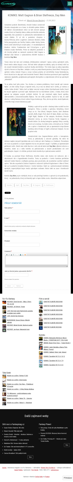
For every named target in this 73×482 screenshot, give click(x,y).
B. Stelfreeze (48, 185)
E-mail (7, 218)
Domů (3, 9)
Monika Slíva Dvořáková (48, 468)
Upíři (17, 185)
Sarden (4, 468)
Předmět (7, 241)
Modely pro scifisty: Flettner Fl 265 (17, 376)
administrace (55, 470)
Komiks (9, 185)
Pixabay (47, 477)
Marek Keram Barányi (36, 20)
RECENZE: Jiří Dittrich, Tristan (16, 307)
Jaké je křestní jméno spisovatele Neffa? (18, 271)
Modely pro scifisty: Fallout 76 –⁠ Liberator (19, 398)
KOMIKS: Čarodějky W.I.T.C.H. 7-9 (53, 361)
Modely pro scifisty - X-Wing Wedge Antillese (20, 389)
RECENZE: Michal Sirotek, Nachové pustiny (20, 325)
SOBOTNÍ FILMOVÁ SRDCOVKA (53, 302)
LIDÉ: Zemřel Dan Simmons (15, 316)
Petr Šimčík (34, 470)
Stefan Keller (39, 477)
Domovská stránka (10, 231)
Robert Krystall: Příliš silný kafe (13, 431)
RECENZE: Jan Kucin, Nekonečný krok (18, 329)
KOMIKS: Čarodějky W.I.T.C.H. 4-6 (53, 365)
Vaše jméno (8, 208)
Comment (8, 251)
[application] (36, 260)
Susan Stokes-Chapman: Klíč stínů (14, 428)
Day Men (26, 185)
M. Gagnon (36, 185)
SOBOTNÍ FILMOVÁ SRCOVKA (52, 327)
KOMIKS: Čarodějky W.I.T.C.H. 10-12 (54, 356)
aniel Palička (19, 470)
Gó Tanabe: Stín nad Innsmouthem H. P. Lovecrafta (19, 447)
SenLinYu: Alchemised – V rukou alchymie (16, 440)
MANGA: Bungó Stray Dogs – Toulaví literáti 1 (57, 343)
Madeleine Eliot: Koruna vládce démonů (15, 443)
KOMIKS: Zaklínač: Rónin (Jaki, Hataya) (55, 352)
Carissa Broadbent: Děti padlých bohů (15, 453)
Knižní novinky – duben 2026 (12, 450)
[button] (7, 254)
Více (30, 457)
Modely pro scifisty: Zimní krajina (17, 380)
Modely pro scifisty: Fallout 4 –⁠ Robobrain (19, 403)
